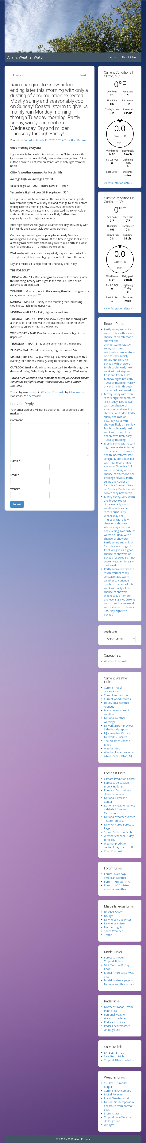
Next (83, 75)
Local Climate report (116, 1098)
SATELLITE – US (114, 1052)
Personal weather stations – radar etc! (116, 1016)
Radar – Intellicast (115, 1022)
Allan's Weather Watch (25, 57)
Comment (16, 420)
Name (15, 461)
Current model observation (113, 689)
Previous (18, 75)
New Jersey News (115, 923)
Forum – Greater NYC (117, 881)
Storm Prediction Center (119, 832)
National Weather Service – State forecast (119, 818)
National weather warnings (114, 720)
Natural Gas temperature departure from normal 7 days (119, 1105)
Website (15, 489)
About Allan (129, 57)
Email (14, 475)
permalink (35, 396)
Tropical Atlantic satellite (119, 1060)
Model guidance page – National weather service (119, 982)
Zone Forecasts (113, 851)
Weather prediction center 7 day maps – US (118, 845)
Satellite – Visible (114, 1056)
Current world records (117, 699)
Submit (17, 504)
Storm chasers (113, 1113)
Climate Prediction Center (119, 779)
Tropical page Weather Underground (118, 1119)
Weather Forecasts (52, 392)
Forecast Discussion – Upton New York (117, 792)
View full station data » (118, 183)
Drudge (108, 916)
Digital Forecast (113, 1094)
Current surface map (116, 695)
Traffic (108, 935)
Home (112, 57)
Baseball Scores (114, 912)
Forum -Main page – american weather (116, 876)
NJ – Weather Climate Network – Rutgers (117, 735)
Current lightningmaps (117, 1090)
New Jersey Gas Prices (118, 919)
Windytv (109, 1125)
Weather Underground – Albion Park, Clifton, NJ (119, 754)
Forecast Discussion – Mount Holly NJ (117, 784)
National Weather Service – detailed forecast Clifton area (119, 809)
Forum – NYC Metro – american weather (117, 887)
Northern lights (113, 927)
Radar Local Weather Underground (117, 1028)
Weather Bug (112, 748)
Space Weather (113, 931)
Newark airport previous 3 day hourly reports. (119, 727)
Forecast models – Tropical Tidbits (115, 959)
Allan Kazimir (78, 140)
